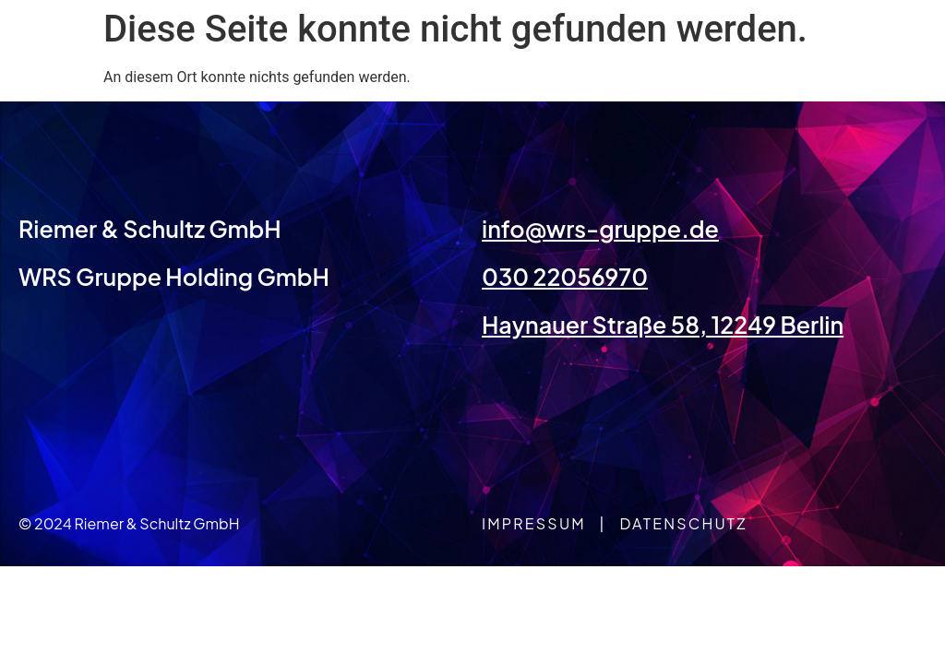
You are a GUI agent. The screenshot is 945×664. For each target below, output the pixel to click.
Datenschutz (683, 523)
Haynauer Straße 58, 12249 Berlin (662, 324)
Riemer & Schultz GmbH (149, 228)
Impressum (534, 523)
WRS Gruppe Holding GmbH (173, 276)
